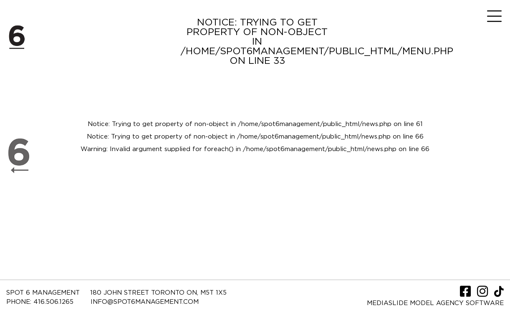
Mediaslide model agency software (435, 303)
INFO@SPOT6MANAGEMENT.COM (145, 302)
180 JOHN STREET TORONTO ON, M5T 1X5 (158, 293)
